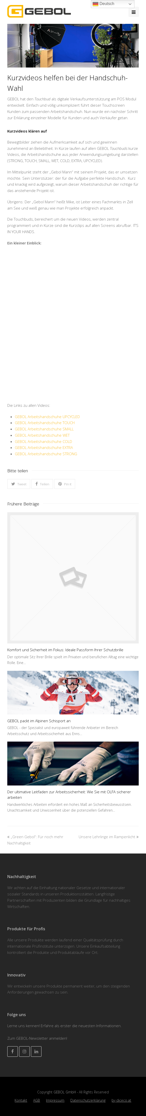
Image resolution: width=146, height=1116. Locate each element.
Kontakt (21, 1100)
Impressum (55, 1100)
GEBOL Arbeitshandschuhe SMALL (44, 428)
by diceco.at (121, 1100)
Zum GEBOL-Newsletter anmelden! (37, 1038)
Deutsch (103, 4)
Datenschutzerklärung (88, 1100)
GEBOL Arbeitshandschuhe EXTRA (44, 447)
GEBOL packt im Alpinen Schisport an (39, 720)
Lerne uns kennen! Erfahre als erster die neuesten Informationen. (64, 1025)
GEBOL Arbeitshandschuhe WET (42, 435)
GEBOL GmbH (65, 1092)
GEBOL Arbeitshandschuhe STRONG (46, 453)
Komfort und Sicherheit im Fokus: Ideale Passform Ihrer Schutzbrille (65, 649)
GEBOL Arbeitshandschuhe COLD (43, 441)
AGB (36, 1100)
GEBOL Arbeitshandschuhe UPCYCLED (47, 416)
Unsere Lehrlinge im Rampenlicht (109, 836)
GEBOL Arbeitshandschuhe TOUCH (45, 422)
